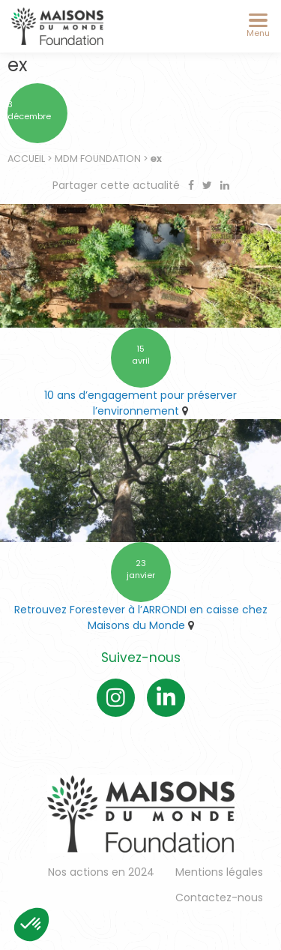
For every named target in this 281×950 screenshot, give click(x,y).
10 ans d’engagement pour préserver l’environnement (140, 403)
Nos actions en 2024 (101, 872)
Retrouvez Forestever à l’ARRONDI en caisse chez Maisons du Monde (141, 617)
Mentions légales (219, 872)
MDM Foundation (98, 158)
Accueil (26, 158)
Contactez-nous (219, 897)
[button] (31, 925)
